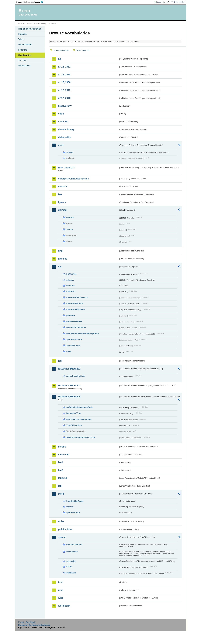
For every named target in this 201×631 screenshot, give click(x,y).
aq (59, 59)
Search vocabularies (61, 50)
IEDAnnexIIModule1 (69, 368)
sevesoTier (71, 561)
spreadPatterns (73, 345)
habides (62, 258)
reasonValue (72, 552)
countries (70, 285)
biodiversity (65, 106)
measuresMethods (74, 303)
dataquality (64, 137)
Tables (21, 39)
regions (69, 507)
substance (71, 573)
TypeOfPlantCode (74, 425)
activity (69, 152)
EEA (30, 2)
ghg (60, 251)
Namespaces (24, 65)
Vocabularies (24, 55)
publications (65, 529)
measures (70, 291)
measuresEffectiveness (77, 297)
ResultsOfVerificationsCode (79, 419)
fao (60, 194)
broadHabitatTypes (75, 501)
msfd (61, 494)
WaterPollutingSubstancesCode (80, 437)
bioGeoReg (71, 274)
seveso (62, 537)
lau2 (60, 470)
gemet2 (62, 210)
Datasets (22, 34)
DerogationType (73, 413)
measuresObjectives (75, 309)
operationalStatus (74, 544)
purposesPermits (74, 321)
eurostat (63, 186)
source (69, 229)
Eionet (29, 23)
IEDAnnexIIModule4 (69, 396)
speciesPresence (74, 339)
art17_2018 (64, 98)
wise (60, 598)
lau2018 (62, 478)
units (68, 351)
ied (60, 361)
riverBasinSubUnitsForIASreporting (82, 333)
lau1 (60, 462)
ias (60, 266)
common (63, 121)
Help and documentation (29, 29)
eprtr (61, 145)
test (60, 582)
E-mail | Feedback (26, 622)
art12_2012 (64, 66)
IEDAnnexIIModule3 (69, 385)
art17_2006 (64, 82)
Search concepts (83, 50)
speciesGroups (73, 512)
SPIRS (69, 567)
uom (60, 590)
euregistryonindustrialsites (73, 178)
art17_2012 (64, 90)
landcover (64, 454)
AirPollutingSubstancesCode (79, 407)
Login (159, 2)
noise (61, 521)
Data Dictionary (40, 23)
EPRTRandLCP (66, 167)
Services (22, 60)
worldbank (64, 605)
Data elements (25, 44)
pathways (70, 315)
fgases (62, 202)
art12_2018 (64, 74)
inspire (62, 446)
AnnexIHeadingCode (75, 376)
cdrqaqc (70, 280)
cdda (61, 113)
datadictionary (66, 129)
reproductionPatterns (76, 327)
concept (70, 217)
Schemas (22, 50)
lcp (60, 486)
